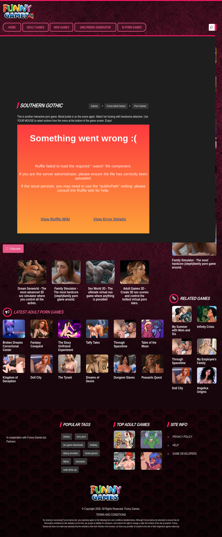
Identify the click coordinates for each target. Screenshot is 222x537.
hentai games (91, 453)
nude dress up (70, 469)
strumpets (80, 461)
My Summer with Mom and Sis (181, 330)
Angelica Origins (202, 390)
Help (176, 445)
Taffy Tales (93, 291)
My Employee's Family (206, 361)
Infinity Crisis (205, 327)
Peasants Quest (151, 326)
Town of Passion (177, 98)
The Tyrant (65, 326)
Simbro (66, 436)
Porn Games (140, 54)
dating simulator (70, 453)
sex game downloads (73, 444)
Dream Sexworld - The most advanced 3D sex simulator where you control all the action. (32, 244)
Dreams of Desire (92, 327)
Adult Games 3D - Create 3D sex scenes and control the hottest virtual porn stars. (135, 244)
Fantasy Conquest (36, 292)
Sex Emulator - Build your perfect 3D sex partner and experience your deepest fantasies (193, 157)
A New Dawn (205, 68)
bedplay (93, 444)
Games (94, 54)
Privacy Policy (182, 436)
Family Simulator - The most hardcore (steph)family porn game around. (66, 242)
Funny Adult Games (116, 54)
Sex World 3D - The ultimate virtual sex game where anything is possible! (100, 242)
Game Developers (185, 453)
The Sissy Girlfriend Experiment (65, 294)
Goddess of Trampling (204, 98)
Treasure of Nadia (179, 70)
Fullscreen (13, 197)
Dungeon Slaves (124, 326)
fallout (66, 461)
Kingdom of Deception (10, 327)
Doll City (35, 326)
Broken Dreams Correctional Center (13, 294)
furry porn (81, 436)
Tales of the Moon (148, 292)
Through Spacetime (120, 292)
